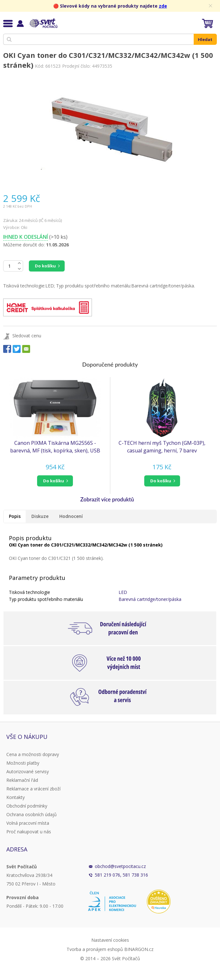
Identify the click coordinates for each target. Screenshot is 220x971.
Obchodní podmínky (26, 806)
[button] (55, 480)
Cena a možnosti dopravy (32, 754)
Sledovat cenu (26, 336)
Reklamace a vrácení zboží (33, 789)
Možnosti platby (22, 763)
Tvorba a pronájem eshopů (95, 949)
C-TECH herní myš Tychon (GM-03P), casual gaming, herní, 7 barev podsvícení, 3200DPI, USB (162, 446)
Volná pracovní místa (27, 823)
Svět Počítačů (42, 23)
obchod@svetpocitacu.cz (120, 866)
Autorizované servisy (27, 771)
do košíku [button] (53, 481)
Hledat (205, 39)
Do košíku (45, 266)
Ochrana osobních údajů (31, 814)
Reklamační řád (22, 780)
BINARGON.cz (138, 949)
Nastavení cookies (110, 940)
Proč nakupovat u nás (28, 832)
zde (163, 6)
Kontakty (15, 797)
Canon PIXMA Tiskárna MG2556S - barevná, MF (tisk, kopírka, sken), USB (55, 446)
